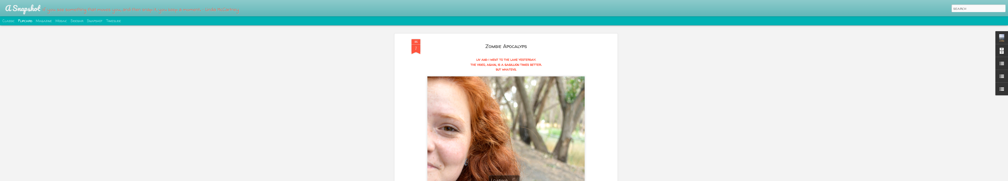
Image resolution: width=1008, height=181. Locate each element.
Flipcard (25, 20)
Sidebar (77, 20)
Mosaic (61, 20)
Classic (9, 20)
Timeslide (113, 20)
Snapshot (95, 20)
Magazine (44, 20)
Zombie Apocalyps (506, 46)
